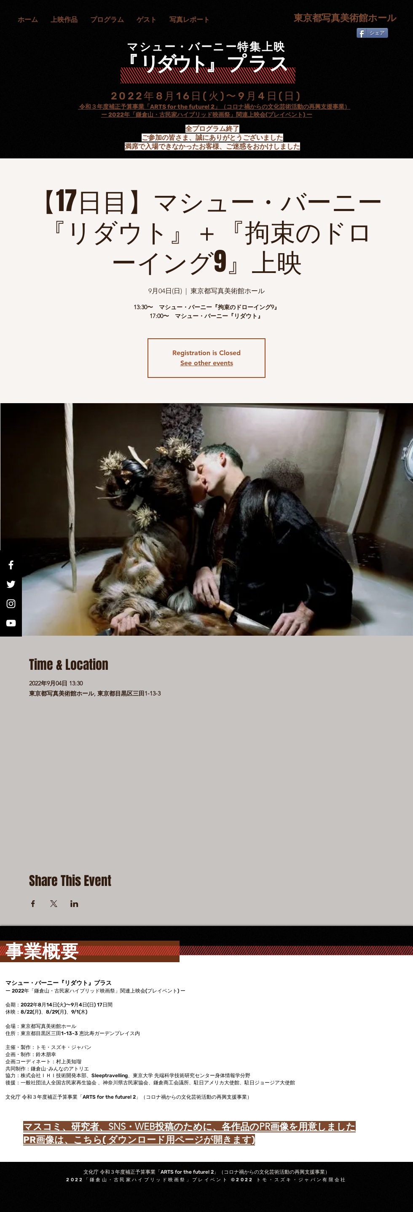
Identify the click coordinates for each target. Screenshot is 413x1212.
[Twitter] (11, 584)
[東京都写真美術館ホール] (341, 18)
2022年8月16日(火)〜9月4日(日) (206, 96)
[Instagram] (11, 604)
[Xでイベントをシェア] (54, 903)
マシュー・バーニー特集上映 (206, 47)
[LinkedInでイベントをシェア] (74, 903)
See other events (206, 363)
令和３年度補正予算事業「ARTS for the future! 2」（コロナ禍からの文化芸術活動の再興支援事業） (214, 106)
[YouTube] (11, 623)
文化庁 (70, 107)
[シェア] (372, 33)
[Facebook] (11, 565)
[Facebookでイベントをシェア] (33, 903)
